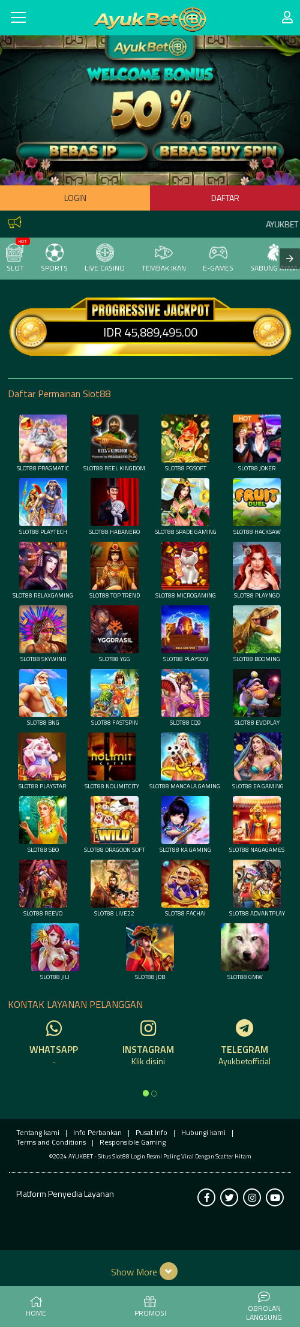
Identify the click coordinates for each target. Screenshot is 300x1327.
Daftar (225, 197)
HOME (36, 1307)
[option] (146, 1093)
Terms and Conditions (51, 1142)
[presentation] (290, 258)
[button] (150, 1271)
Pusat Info (151, 1132)
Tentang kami (37, 1132)
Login (75, 197)
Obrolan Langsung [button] (264, 1307)
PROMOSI (150, 1307)
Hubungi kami (203, 1132)
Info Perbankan (97, 1132)
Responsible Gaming (133, 1142)
